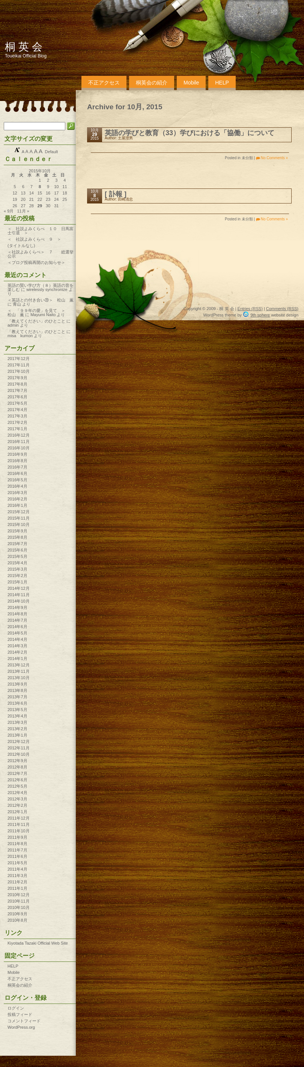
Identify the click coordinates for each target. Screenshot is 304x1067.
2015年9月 (17, 531)
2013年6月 (17, 703)
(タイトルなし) (21, 245)
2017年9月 (17, 377)
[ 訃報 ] (115, 194)
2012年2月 (17, 805)
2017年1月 (17, 428)
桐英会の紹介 (151, 82)
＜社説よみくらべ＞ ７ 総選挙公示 (41, 254)
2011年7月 (17, 850)
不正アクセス (104, 82)
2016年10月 (19, 448)
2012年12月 (19, 741)
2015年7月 (17, 543)
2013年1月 (17, 735)
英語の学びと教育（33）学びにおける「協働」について (189, 133)
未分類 (247, 158)
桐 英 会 (23, 47)
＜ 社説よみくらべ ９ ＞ (34, 239)
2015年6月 (17, 550)
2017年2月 (17, 422)
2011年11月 (19, 824)
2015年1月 (17, 582)
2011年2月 (17, 882)
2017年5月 (17, 403)
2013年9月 (17, 684)
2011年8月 (17, 843)
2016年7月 (17, 467)
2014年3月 (17, 646)
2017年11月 (19, 365)
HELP (222, 82)
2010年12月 (19, 894)
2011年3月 (17, 875)
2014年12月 (19, 588)
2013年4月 (17, 716)
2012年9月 (17, 760)
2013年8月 (17, 690)
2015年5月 (17, 556)
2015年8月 (17, 537)
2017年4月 (17, 409)
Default (51, 151)
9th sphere (260, 315)
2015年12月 (19, 511)
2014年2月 (17, 652)
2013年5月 (17, 709)
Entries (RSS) (250, 308)
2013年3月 (17, 722)
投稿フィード (20, 1014)
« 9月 (9, 211)
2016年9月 (17, 454)
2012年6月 (17, 780)
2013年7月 (17, 697)
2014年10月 (19, 601)
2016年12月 (19, 435)
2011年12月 (19, 818)
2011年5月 (17, 863)
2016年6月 (17, 473)
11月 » (23, 211)
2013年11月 (19, 671)
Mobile (191, 82)
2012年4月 (17, 792)
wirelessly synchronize (46, 289)
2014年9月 (17, 607)
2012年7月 (17, 773)
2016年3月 (17, 492)
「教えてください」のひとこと (36, 321)
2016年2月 (17, 499)
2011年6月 (17, 856)
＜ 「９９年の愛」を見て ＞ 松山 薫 (61, 312)
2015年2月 (17, 575)
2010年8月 (17, 920)
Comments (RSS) (282, 308)
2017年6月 (17, 397)
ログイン (16, 1008)
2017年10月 (19, 371)
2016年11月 (19, 441)
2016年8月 (17, 460)
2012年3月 (17, 799)
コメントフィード (24, 1021)
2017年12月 (19, 358)
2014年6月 (17, 626)
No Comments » (274, 158)
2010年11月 (19, 901)
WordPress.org (21, 1027)
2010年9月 (17, 914)
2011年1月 (17, 888)
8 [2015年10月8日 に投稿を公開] (40, 187)
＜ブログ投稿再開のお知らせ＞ (36, 262)
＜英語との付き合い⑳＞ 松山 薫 (41, 300)
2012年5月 (17, 786)
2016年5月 (17, 480)
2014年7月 (17, 620)
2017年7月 (17, 390)
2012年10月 (19, 754)
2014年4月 (17, 639)
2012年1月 (17, 811)
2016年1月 (17, 505)
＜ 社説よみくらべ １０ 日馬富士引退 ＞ (41, 230)
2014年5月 (17, 633)
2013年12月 (19, 665)
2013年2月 (17, 728)
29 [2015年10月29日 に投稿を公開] (40, 206)
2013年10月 (19, 677)
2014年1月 (17, 658)
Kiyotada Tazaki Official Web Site (38, 943)
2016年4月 (17, 486)
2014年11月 (19, 594)
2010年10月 (19, 907)
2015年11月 (19, 518)
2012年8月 (17, 767)
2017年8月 (17, 384)
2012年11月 (19, 748)
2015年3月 (17, 569)
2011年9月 (17, 837)
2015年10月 (19, 524)
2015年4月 (17, 563)
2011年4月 (17, 869)
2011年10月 (19, 831)
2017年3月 (17, 416)
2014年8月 (17, 614)
